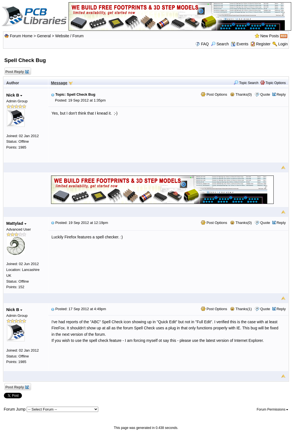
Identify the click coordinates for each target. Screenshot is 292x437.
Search (220, 44)
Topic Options (273, 83)
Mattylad (16, 223)
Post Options (214, 94)
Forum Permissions (272, 409)
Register (263, 44)
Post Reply (16, 72)
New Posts (269, 36)
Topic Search (246, 83)
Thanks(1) (241, 309)
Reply (281, 94)
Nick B (14, 95)
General (44, 36)
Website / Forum (69, 36)
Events (239, 44)
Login (283, 44)
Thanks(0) (241, 94)
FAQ (205, 44)
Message (59, 83)
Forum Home (21, 36)
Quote (265, 94)
